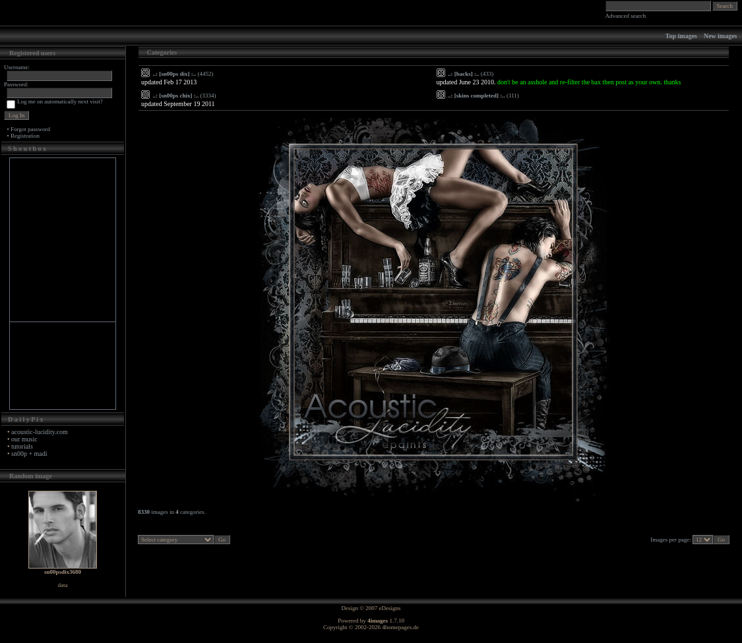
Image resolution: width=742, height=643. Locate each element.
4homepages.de (400, 627)
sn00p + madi (29, 453)
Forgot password (30, 129)
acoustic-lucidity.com (39, 431)
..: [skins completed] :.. (476, 95)
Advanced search (625, 16)
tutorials (22, 446)
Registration (25, 135)
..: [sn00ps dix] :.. (175, 73)
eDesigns (390, 608)
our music (24, 439)
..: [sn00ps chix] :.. (176, 95)
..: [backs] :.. (463, 73)
